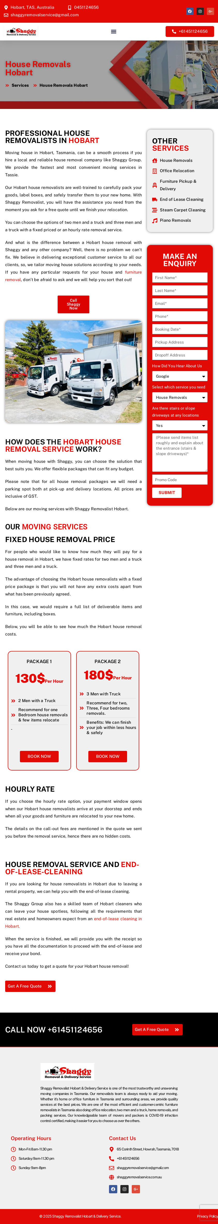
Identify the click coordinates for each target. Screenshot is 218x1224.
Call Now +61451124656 (53, 1029)
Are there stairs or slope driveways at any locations (175, 412)
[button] (113, 31)
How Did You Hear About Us (177, 366)
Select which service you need (178, 387)
